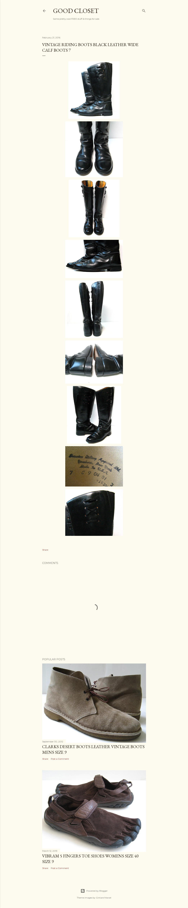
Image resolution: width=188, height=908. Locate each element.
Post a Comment (60, 758)
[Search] (144, 10)
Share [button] (45, 549)
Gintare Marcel (103, 897)
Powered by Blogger (94, 891)
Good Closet (76, 10)
